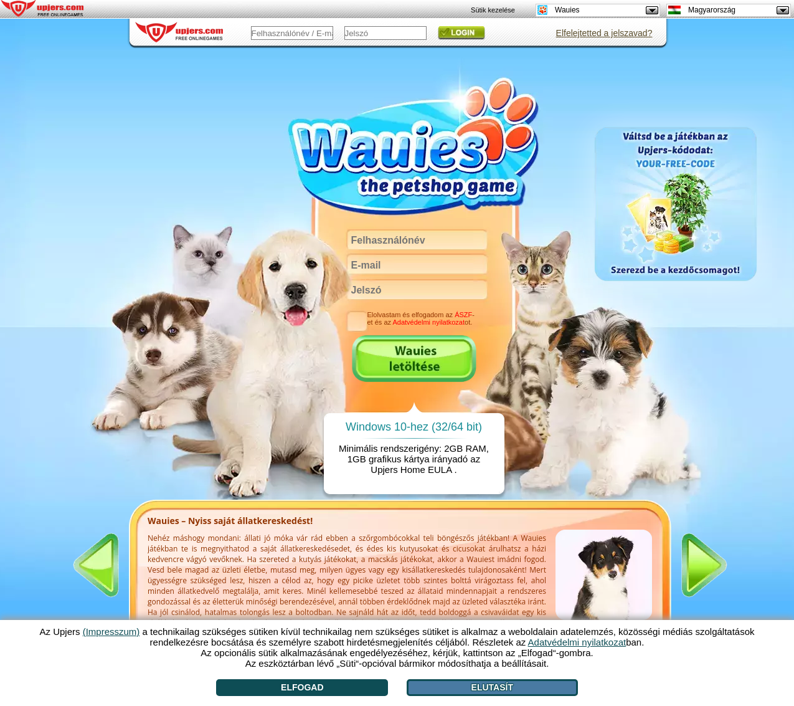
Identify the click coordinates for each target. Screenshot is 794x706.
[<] (96, 565)
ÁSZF (463, 314)
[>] (704, 565)
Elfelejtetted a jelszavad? (604, 33)
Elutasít (492, 687)
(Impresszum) (111, 631)
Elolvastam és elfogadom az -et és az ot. (421, 318)
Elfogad (302, 687)
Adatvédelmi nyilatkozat (428, 322)
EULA (439, 469)
